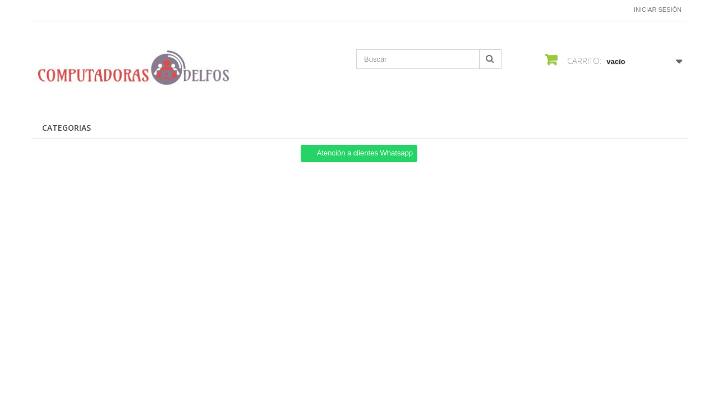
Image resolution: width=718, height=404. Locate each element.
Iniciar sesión (658, 9)
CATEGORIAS (66, 127)
